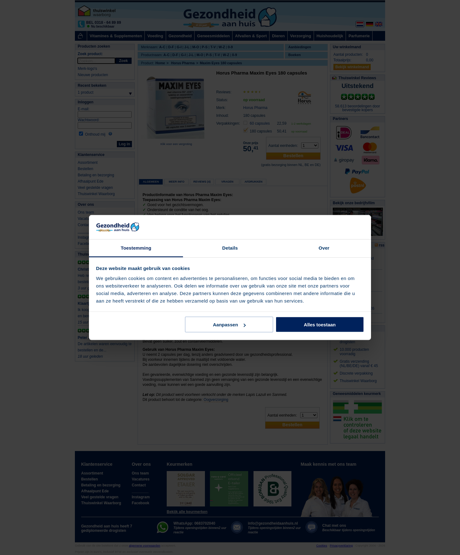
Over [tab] (324, 247)
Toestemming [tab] (136, 247)
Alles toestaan (320, 324)
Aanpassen (229, 324)
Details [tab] (230, 247)
